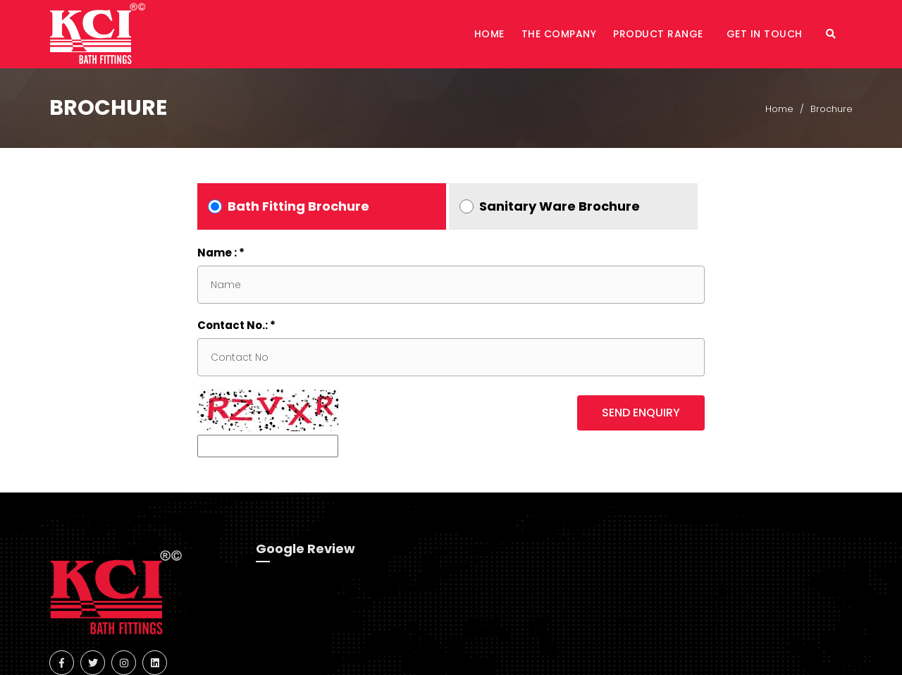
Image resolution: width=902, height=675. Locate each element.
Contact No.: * (236, 325)
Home (489, 34)
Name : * (221, 252)
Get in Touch (766, 34)
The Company (559, 34)
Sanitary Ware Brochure (559, 206)
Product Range (659, 34)
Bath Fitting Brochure (298, 206)
